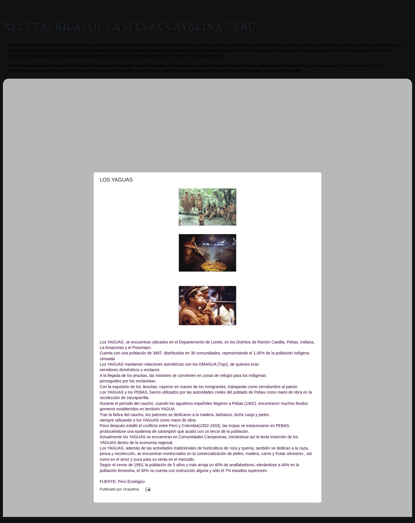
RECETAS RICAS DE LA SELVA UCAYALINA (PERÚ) (131, 27)
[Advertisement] (207, 123)
